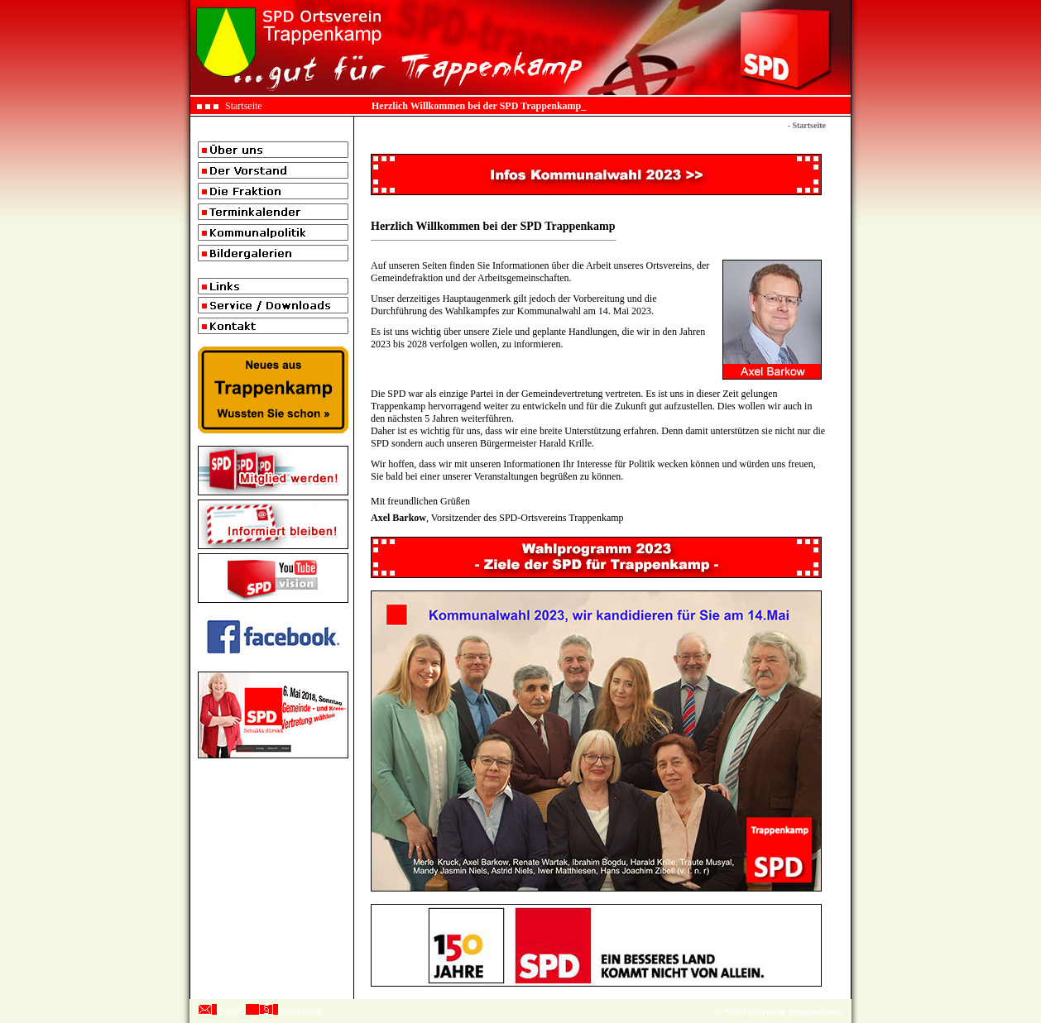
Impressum (300, 1011)
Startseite (243, 106)
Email (231, 1011)
